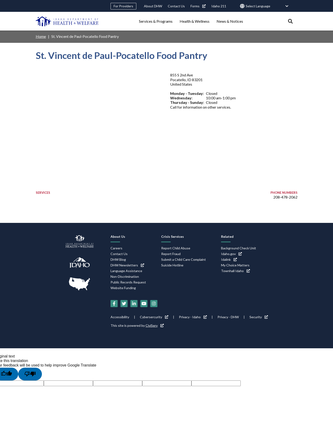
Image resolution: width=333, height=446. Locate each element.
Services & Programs (156, 21)
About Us (118, 236)
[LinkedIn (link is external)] (134, 303)
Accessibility (120, 317)
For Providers (123, 6)
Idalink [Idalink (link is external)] (229, 259)
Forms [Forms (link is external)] (198, 6)
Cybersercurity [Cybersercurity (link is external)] (154, 317)
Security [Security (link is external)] (258, 317)
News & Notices (230, 21)
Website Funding (123, 288)
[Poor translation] (30, 374)
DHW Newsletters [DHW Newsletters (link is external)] (127, 265)
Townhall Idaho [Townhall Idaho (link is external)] (235, 271)
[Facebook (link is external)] (114, 303)
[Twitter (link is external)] (124, 303)
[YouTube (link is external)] (143, 303)
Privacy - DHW (228, 317)
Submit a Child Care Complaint (183, 259)
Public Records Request (128, 282)
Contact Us (176, 6)
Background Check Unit (238, 248)
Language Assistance (126, 271)
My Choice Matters (235, 265)
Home (41, 36)
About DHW (153, 6)
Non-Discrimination (125, 276)
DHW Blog (118, 259)
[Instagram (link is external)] (153, 303)
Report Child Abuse (175, 248)
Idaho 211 (218, 6)
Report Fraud (171, 254)
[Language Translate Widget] (267, 6)
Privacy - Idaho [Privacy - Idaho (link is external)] (193, 317)
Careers (116, 248)
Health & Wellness (194, 21)
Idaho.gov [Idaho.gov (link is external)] (231, 254)
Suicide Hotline (172, 265)
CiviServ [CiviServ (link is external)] (155, 325)
